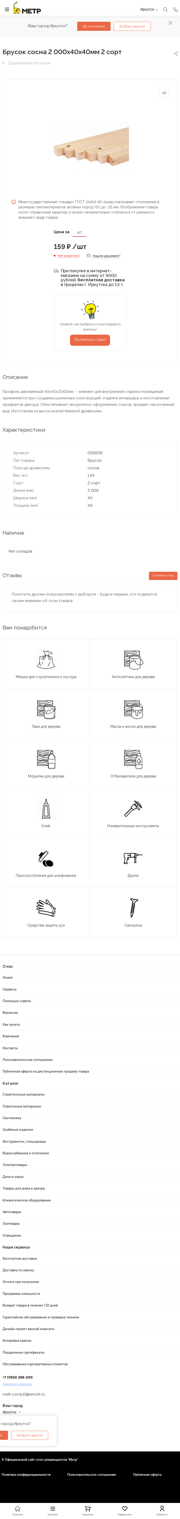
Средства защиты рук (46, 925)
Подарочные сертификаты (24, 1352)
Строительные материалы (24, 1094)
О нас (8, 966)
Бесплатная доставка (20, 1258)
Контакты (10, 1048)
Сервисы (10, 989)
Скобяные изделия (18, 1129)
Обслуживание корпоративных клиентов (35, 1364)
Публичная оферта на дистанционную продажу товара (46, 1071)
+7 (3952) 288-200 (18, 1377)
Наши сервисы (16, 1247)
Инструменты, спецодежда (24, 1141)
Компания (11, 1036)
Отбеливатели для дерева (133, 776)
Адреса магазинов (17, 1417)
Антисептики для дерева (133, 677)
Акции (8, 977)
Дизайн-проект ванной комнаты (28, 1328)
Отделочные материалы (22, 1106)
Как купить (11, 1024)
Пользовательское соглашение (28, 1059)
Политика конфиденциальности (26, 1474)
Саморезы (133, 925)
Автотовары (12, 1211)
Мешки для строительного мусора (46, 677)
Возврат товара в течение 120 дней (30, 1305)
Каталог (11, 1083)
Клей (46, 826)
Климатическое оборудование (27, 1200)
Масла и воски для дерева (133, 726)
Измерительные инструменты (133, 826)
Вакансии (10, 1012)
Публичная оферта (147, 1474)
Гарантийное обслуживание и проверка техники (41, 1317)
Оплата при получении (21, 1281)
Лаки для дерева (46, 726)
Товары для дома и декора (24, 1188)
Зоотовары (11, 1223)
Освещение (12, 1235)
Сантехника (12, 1118)
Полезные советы (17, 1001)
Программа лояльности (21, 1293)
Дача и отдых (13, 1176)
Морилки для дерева (46, 776)
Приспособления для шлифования (46, 876)
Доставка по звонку (18, 1270)
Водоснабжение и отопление (26, 1153)
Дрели (133, 876)
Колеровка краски (17, 1340)
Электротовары (15, 1164)
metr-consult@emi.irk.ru (24, 1394)
